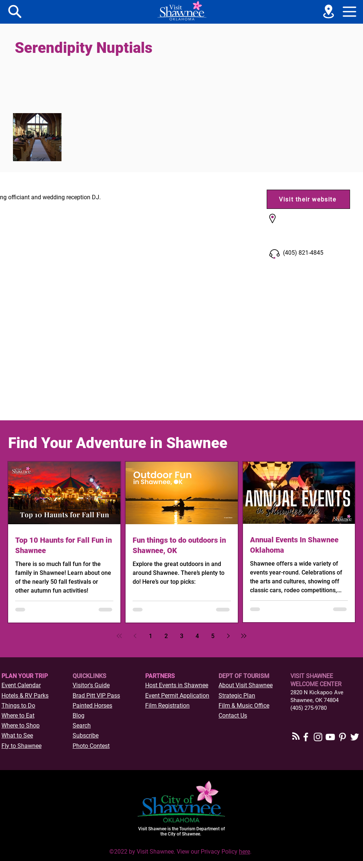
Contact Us (233, 715)
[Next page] (228, 636)
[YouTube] (330, 737)
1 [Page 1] (150, 636)
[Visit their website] (308, 199)
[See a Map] (328, 11)
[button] (349, 11)
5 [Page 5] (212, 636)
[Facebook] (306, 737)
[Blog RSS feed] (296, 736)
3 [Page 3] (181, 636)
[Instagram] (318, 737)
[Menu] (14, 11)
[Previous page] (134, 636)
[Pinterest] (342, 737)
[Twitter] (354, 737)
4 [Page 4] (197, 636)
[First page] (119, 636)
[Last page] (243, 636)
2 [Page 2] (166, 636)
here (244, 851)
